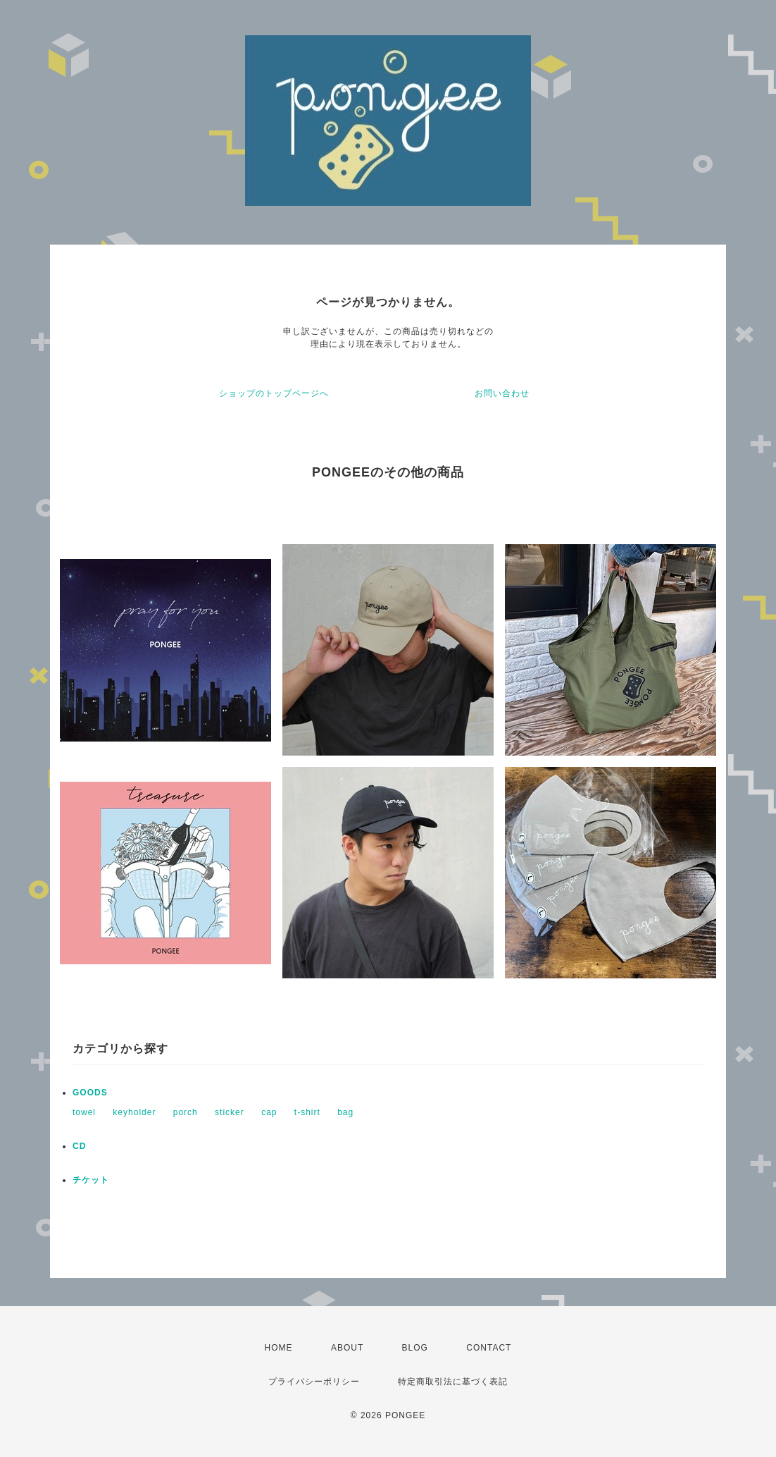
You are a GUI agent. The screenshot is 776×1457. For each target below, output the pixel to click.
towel (84, 1112)
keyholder (134, 1112)
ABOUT (347, 1348)
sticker (229, 1112)
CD (79, 1146)
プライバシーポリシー (314, 1382)
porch (185, 1112)
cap (269, 1112)
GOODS (90, 1093)
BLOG (415, 1348)
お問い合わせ (502, 393)
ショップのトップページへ (274, 393)
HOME (279, 1348)
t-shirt (307, 1112)
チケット (91, 1180)
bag (345, 1112)
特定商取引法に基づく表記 (453, 1382)
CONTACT (488, 1348)
